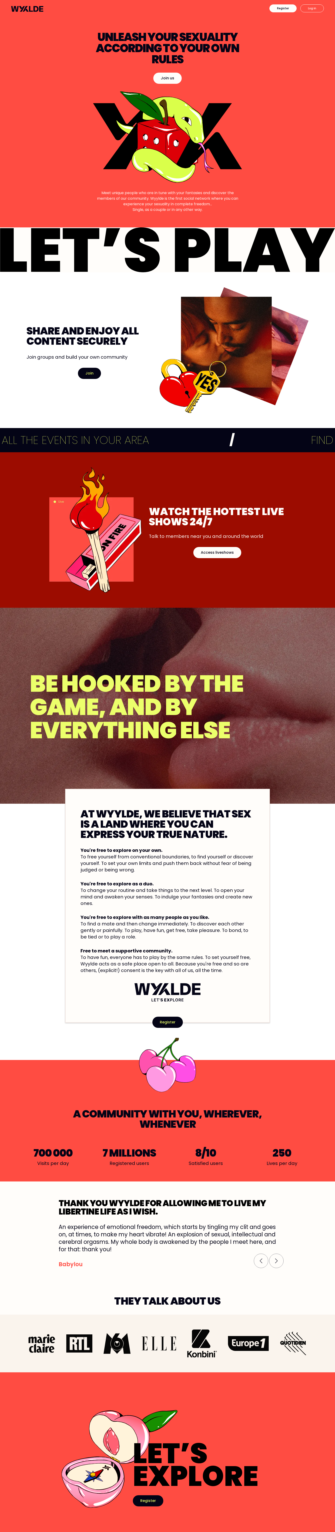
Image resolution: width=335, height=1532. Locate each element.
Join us (167, 78)
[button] (261, 1261)
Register (283, 8)
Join (89, 373)
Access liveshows (217, 552)
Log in (312, 8)
